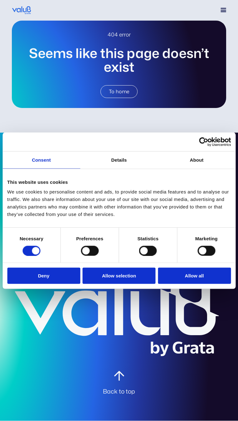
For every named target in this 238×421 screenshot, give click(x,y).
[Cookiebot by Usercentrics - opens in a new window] (203, 141)
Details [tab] (119, 159)
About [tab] (197, 159)
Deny (44, 275)
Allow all (194, 275)
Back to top (119, 391)
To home (119, 91)
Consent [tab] (41, 159)
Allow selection (119, 275)
